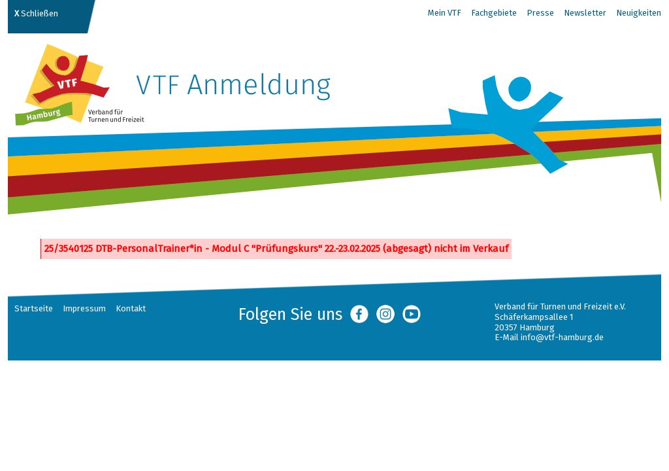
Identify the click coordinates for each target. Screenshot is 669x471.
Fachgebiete (494, 13)
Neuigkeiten (638, 13)
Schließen (36, 13)
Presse (540, 13)
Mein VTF (444, 13)
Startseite (33, 308)
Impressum (84, 308)
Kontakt (131, 308)
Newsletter (585, 13)
